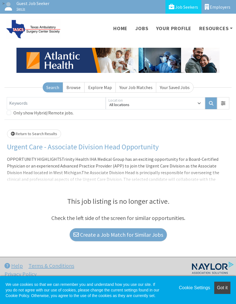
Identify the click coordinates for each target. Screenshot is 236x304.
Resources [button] (213, 28)
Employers (217, 6)
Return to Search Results (34, 133)
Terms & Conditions (51, 265)
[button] (223, 103)
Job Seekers (183, 6)
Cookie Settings (194, 287)
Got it (222, 287)
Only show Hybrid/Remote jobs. (43, 113)
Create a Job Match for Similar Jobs (118, 234)
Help (13, 265)
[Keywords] (56, 103)
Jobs (141, 28)
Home (120, 28)
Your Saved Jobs (175, 87)
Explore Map (100, 87)
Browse (73, 87)
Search (52, 87)
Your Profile (174, 28)
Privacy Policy (20, 274)
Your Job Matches (136, 87)
